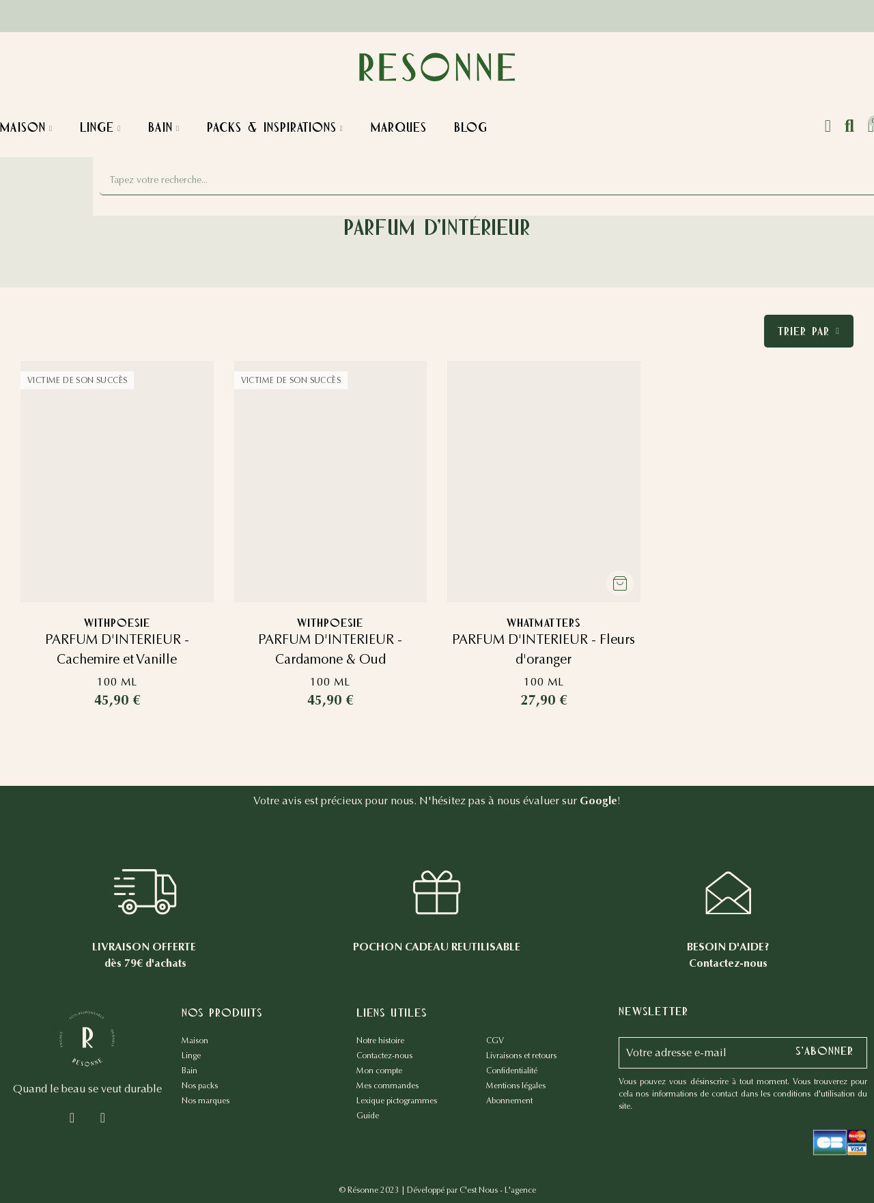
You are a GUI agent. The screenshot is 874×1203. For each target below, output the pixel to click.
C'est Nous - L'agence (498, 1190)
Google (598, 800)
